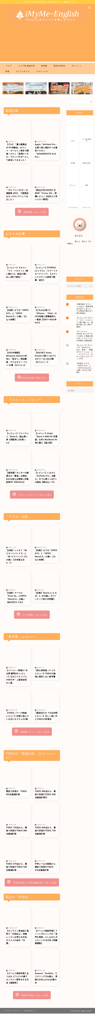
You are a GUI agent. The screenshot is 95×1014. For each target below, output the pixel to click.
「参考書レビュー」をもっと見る (32, 731)
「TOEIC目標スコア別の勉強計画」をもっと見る (32, 882)
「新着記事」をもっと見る (32, 211)
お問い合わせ (28, 1011)
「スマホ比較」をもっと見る (32, 614)
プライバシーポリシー (13, 1011)
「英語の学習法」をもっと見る (32, 995)
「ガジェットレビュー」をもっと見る (32, 494)
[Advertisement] (47, 45)
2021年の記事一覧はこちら (32, 377)
